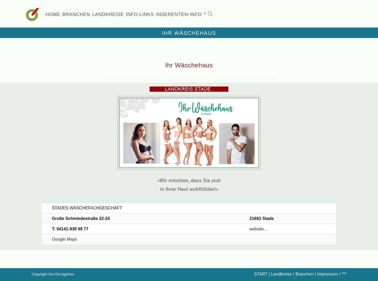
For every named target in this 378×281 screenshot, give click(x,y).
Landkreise (281, 274)
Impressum (327, 274)
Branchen (304, 274)
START (260, 274)
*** (344, 274)
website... (258, 229)
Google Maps (64, 239)
